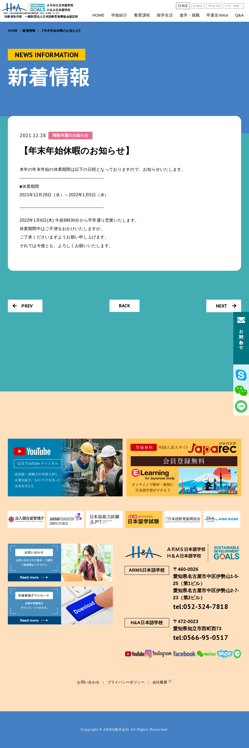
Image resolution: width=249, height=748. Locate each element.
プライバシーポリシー (126, 682)
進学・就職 (190, 15)
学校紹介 (119, 15)
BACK (124, 306)
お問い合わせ (88, 682)
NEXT (226, 306)
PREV (23, 306)
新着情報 (29, 31)
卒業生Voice (217, 15)
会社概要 (162, 682)
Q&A (239, 15)
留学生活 (165, 15)
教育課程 (142, 15)
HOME (98, 15)
